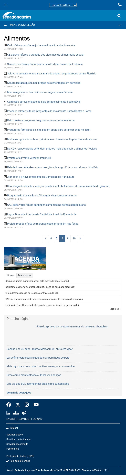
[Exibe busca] (119, 16)
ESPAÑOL (24, 419)
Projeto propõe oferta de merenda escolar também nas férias (42, 223)
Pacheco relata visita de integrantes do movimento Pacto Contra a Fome (49, 111)
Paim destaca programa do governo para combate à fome (40, 120)
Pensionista (12, 448)
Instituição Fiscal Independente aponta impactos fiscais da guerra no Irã (42, 305)
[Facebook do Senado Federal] (9, 404)
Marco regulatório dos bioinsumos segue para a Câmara (40, 92)
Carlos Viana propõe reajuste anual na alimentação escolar (41, 45)
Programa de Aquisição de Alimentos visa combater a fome (41, 195)
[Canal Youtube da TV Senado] (35, 404)
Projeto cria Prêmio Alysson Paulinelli (29, 158)
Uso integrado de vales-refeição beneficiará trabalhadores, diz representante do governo (58, 186)
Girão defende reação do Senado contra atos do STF (32, 293)
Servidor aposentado (17, 444)
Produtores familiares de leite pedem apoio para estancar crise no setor (49, 129)
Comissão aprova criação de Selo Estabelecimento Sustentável (44, 101)
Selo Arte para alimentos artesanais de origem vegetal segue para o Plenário (51, 73)
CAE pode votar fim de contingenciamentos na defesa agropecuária (46, 204)
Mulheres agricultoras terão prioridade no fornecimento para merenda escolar (52, 139)
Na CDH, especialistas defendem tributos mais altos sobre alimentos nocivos (52, 148)
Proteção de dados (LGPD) (20, 456)
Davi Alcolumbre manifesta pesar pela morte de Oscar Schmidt (37, 281)
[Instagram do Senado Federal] (26, 404)
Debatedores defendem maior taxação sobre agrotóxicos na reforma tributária (52, 167)
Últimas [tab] (10, 275)
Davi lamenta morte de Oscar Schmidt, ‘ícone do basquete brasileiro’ (40, 287)
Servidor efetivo (14, 434)
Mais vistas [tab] (24, 275)
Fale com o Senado (18, 461)
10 (74, 238)
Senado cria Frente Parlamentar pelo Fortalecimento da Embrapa (45, 64)
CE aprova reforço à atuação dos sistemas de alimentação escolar (45, 54)
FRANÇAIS (36, 419)
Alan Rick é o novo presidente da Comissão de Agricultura (40, 176)
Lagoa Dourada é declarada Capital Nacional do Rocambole (41, 214)
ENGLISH (11, 419)
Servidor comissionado (18, 439)
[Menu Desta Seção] (63, 25)
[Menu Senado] (6, 5)
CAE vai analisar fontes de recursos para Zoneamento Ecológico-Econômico (44, 299)
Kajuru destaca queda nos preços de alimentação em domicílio (43, 82)
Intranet (12, 428)
